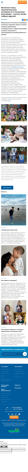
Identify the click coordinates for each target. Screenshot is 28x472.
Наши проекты (4, 397)
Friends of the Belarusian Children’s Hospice (6, 380)
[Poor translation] (5, 447)
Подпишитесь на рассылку (13, 349)
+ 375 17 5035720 (16, 407)
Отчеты (2, 377)
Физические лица (19, 369)
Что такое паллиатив (6, 393)
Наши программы (5, 395)
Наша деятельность (6, 390)
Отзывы (3, 375)
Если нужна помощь (5, 385)
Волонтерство (18, 376)
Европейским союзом (17, 67)
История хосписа (5, 369)
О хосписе (4, 366)
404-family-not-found (6, 399)
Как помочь (22, 2)
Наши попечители (5, 373)
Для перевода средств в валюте (20, 374)
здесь (9, 100)
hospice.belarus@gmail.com (16, 411)
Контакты (18, 388)
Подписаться (25, 354)
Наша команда (4, 371)
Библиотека (4, 401)
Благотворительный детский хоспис (6, 2)
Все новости (7, 187)
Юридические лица (19, 371)
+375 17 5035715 (17, 409)
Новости (17, 385)
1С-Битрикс (12, 420)
